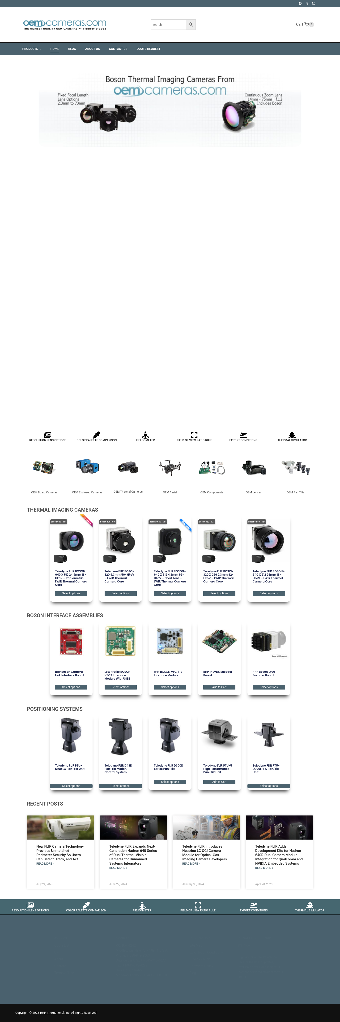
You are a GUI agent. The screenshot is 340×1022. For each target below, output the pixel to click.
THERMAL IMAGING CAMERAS (62, 510)
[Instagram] (314, 3)
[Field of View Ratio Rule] (194, 435)
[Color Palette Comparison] (96, 435)
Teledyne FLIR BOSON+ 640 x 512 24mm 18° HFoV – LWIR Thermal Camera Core (269, 576)
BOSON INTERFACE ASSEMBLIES (65, 615)
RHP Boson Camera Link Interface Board (69, 673)
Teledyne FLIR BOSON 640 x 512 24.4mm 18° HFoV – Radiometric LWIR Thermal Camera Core (71, 578)
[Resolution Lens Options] (47, 435)
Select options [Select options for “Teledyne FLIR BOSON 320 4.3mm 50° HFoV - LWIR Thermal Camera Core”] (121, 593)
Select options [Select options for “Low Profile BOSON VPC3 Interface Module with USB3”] (121, 687)
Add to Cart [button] (219, 687)
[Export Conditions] (243, 435)
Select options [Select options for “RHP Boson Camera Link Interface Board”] (71, 687)
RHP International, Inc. (55, 1012)
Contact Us (118, 49)
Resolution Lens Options (47, 440)
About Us (92, 49)
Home (54, 49)
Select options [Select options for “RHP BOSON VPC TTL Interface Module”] (170, 687)
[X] (307, 3)
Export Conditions (243, 440)
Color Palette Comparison (97, 440)
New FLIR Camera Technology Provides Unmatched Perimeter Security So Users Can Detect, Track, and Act (60, 852)
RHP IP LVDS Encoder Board (217, 673)
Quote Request (149, 49)
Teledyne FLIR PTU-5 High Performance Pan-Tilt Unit (217, 768)
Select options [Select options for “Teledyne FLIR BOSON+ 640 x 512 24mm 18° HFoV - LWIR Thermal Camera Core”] (269, 593)
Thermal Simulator (292, 440)
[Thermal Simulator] (292, 435)
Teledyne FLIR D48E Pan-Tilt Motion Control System (118, 768)
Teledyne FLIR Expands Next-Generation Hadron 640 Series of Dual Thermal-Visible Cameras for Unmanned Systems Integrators (133, 855)
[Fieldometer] (145, 435)
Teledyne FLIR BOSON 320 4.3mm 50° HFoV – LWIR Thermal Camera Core (120, 576)
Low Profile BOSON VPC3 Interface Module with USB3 (118, 675)
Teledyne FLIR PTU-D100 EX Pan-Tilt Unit (70, 767)
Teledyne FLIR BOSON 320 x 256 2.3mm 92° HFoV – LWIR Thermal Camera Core (218, 576)
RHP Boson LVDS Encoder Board (264, 673)
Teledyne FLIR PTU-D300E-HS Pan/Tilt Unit (266, 768)
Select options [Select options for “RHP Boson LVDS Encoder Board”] (269, 687)
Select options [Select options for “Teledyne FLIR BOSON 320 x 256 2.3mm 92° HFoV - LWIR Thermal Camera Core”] (219, 593)
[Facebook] (300, 3)
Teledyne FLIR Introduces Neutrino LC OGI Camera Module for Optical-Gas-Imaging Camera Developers (204, 852)
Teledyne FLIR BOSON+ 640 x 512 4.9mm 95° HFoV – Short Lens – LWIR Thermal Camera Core (170, 578)
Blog (72, 49)
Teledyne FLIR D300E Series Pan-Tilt (168, 767)
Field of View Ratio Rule (194, 440)
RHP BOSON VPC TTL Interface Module (168, 673)
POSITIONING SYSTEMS (55, 709)
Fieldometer (145, 440)
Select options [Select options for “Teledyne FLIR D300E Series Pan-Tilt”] (170, 782)
